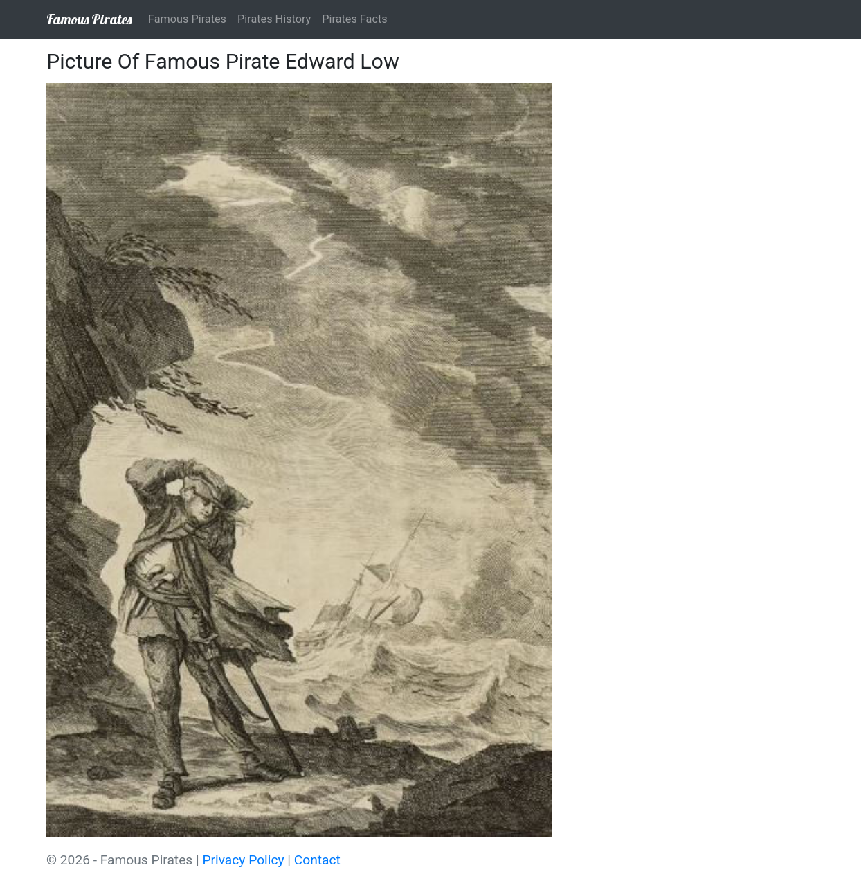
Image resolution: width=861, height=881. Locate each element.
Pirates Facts (354, 19)
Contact (317, 860)
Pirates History (274, 19)
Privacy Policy (243, 860)
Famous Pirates (89, 19)
